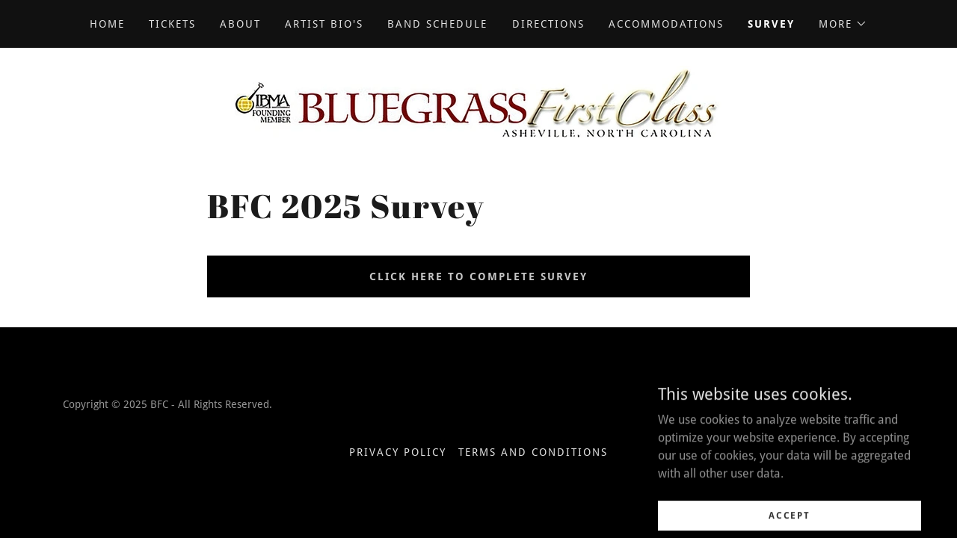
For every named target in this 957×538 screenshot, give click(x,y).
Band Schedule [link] (437, 24)
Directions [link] (548, 24)
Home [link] (107, 24)
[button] (843, 24)
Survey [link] (771, 24)
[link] (478, 101)
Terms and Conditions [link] (533, 452)
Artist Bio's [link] (324, 24)
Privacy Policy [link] (397, 452)
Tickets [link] (172, 24)
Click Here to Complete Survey (478, 276)
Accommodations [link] (666, 24)
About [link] (240, 24)
